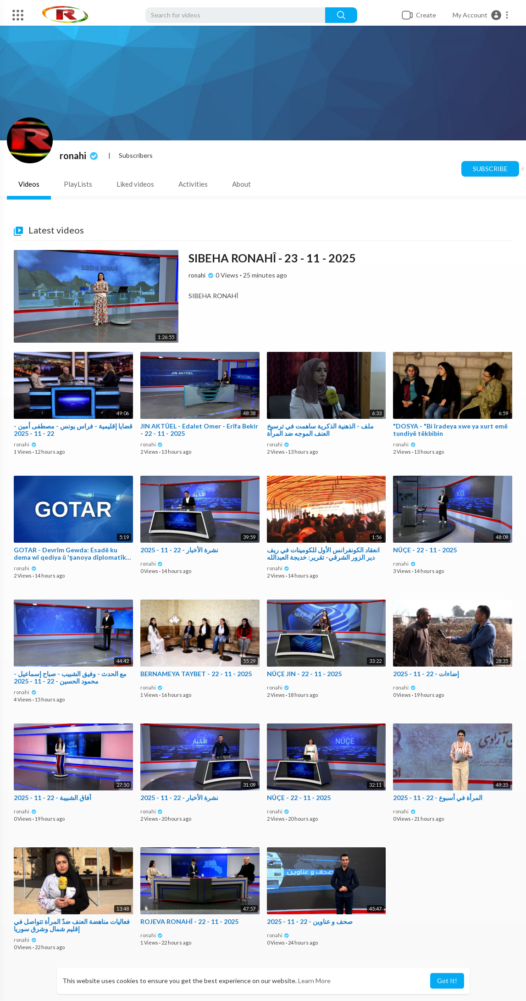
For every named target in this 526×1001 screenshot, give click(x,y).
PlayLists (78, 184)
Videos (28, 184)
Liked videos (135, 184)
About (241, 184)
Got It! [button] (447, 980)
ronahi (80, 155)
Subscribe (490, 168)
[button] (480, 15)
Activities (193, 184)
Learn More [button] (314, 980)
